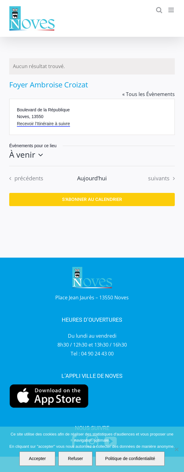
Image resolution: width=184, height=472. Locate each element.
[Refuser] (176, 449)
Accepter (37, 458)
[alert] (92, 66)
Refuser (75, 458)
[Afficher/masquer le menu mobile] (171, 10)
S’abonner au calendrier (92, 199)
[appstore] (49, 385)
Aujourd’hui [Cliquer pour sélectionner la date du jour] (92, 178)
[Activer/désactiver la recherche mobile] (159, 10)
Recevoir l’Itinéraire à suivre (43, 123)
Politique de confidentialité (130, 458)
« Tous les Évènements (148, 94)
